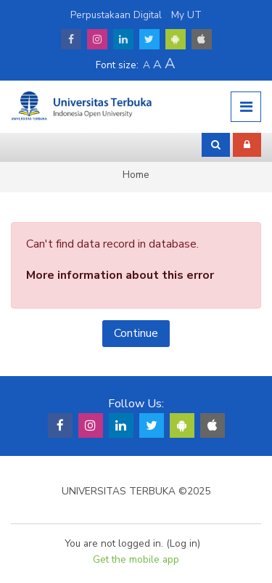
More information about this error (120, 275)
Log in (183, 543)
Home (136, 175)
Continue (136, 333)
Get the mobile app (136, 559)
